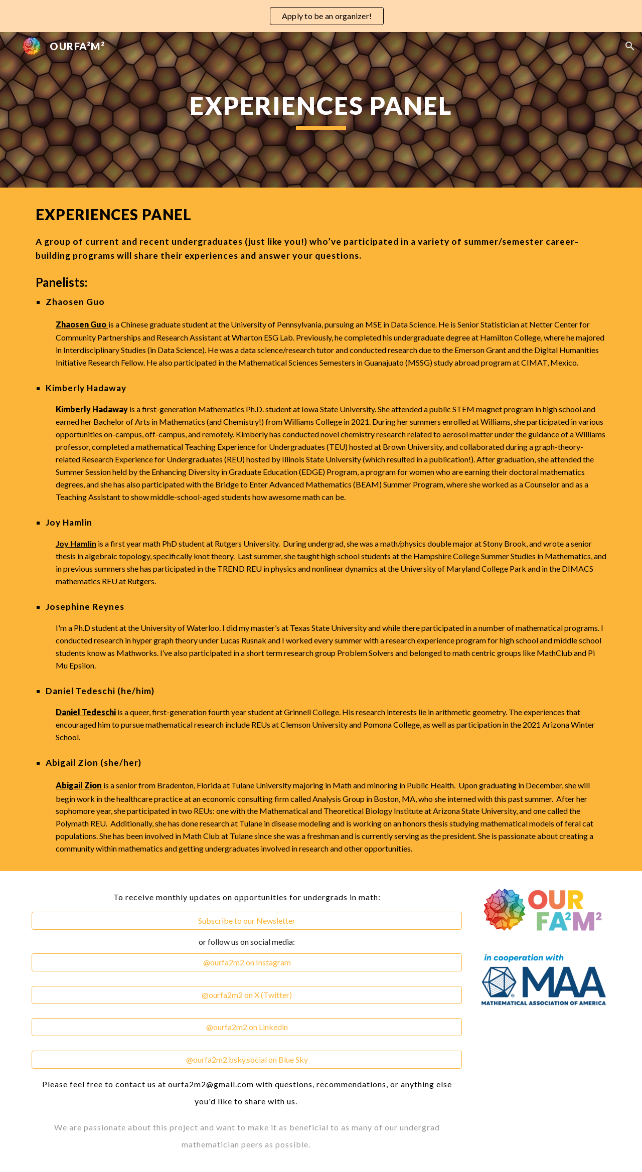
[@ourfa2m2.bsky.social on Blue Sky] (246, 1059)
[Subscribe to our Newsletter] (246, 920)
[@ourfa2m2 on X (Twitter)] (246, 995)
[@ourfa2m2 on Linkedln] (246, 1027)
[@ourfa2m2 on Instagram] (246, 962)
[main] (321, 110)
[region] (321, 16)
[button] (630, 46)
